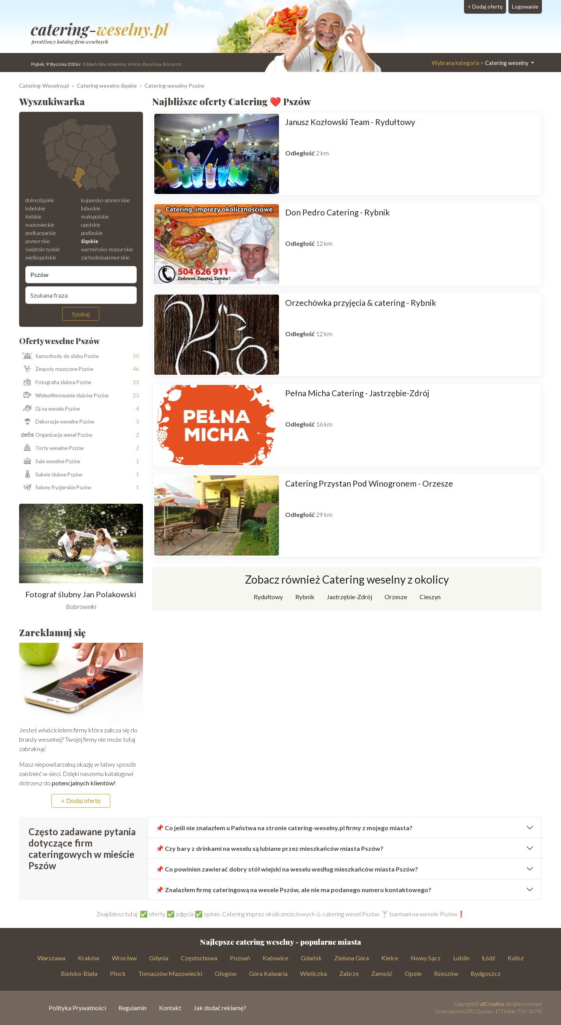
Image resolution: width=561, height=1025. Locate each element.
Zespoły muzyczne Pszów (56, 369)
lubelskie (35, 208)
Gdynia (158, 957)
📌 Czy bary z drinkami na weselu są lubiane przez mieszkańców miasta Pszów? (269, 848)
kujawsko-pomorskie (105, 200)
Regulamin (132, 1007)
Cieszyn (430, 596)
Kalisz (516, 957)
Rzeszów (446, 973)
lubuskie (91, 208)
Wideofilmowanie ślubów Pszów (64, 395)
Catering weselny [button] (480, 63)
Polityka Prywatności (77, 1007)
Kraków (88, 957)
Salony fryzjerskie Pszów (55, 487)
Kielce (389, 957)
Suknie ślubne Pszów (50, 474)
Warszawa (51, 957)
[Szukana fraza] (81, 294)
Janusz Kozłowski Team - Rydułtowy (350, 122)
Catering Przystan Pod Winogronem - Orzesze (369, 483)
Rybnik (304, 596)
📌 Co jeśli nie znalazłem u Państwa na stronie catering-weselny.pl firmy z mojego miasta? (284, 827)
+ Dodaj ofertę (81, 800)
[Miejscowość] (81, 274)
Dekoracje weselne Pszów (56, 422)
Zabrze (349, 973)
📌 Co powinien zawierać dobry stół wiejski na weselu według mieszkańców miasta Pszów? (287, 869)
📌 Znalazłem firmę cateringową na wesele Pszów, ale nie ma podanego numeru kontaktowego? (293, 889)
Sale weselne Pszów (49, 461)
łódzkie (33, 216)
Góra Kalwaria (268, 973)
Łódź (488, 957)
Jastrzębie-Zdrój (349, 596)
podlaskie (92, 232)
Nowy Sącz (426, 957)
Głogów (225, 973)
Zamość (381, 973)
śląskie (89, 241)
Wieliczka (313, 973)
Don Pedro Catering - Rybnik (337, 212)
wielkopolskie (40, 257)
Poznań (240, 957)
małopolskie (95, 216)
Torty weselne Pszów (51, 448)
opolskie (91, 224)
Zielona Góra (351, 957)
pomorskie (37, 241)
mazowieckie (40, 224)
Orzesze (396, 596)
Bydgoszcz (486, 973)
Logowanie (525, 6)
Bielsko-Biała (79, 973)
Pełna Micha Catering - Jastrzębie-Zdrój (357, 393)
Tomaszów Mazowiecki (170, 973)
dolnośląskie (39, 200)
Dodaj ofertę (485, 6)
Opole (413, 973)
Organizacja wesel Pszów (55, 435)
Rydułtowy (268, 596)
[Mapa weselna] (81, 155)
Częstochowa (199, 957)
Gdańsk (311, 957)
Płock (118, 973)
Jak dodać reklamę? (220, 1007)
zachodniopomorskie (105, 257)
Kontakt (170, 1007)
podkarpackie (40, 232)
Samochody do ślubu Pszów (59, 356)
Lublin (461, 957)
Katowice (275, 957)
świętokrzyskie (42, 249)
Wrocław (124, 957)
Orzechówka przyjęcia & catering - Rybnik (360, 302)
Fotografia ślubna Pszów (55, 382)
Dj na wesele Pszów (49, 409)
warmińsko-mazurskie (107, 249)
